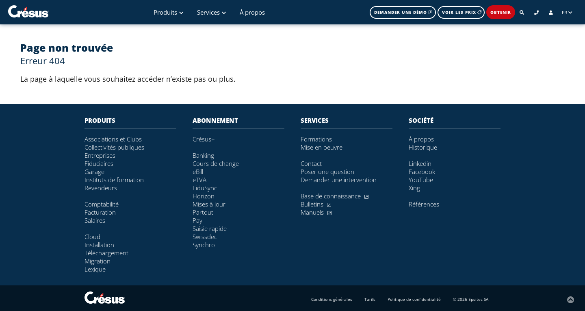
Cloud (92, 237)
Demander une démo (403, 12)
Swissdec (205, 237)
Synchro (204, 245)
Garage (94, 171)
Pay (197, 220)
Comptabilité (101, 204)
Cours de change (216, 163)
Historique (423, 147)
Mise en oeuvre (321, 147)
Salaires (94, 220)
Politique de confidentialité (414, 299)
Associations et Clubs (113, 139)
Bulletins (316, 204)
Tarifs (369, 299)
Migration (97, 261)
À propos (252, 12)
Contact (311, 163)
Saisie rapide (210, 228)
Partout (203, 212)
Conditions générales (331, 299)
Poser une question (327, 171)
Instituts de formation (114, 180)
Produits (168, 12)
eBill (198, 171)
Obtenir (500, 12)
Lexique (95, 269)
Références (424, 204)
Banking (203, 155)
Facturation (100, 212)
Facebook (422, 171)
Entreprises (99, 155)
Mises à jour (209, 204)
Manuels (316, 212)
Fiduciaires (98, 163)
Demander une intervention (339, 180)
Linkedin (420, 163)
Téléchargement (106, 253)
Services (211, 12)
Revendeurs (100, 188)
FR (567, 12)
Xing (414, 188)
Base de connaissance (334, 196)
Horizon (203, 196)
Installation (99, 245)
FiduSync (205, 188)
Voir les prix (461, 12)
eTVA (199, 180)
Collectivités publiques (114, 147)
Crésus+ (204, 139)
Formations (316, 139)
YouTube (421, 180)
